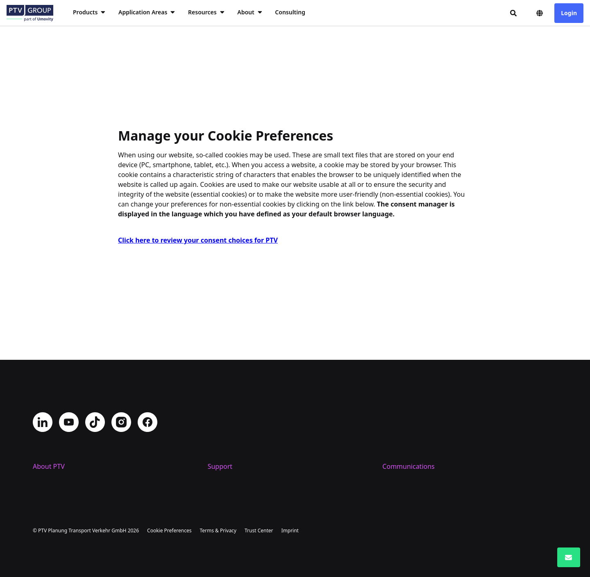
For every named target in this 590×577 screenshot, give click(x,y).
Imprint (289, 530)
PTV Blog (395, 453)
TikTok (95, 366)
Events (392, 466)
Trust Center (259, 530)
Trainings (222, 453)
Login (569, 13)
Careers (45, 453)
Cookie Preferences (169, 530)
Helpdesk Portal (232, 440)
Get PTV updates (407, 427)
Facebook (147, 366)
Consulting (290, 12)
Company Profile (58, 427)
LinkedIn (42, 366)
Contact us (224, 427)
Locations (47, 440)
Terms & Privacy (218, 530)
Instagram (121, 366)
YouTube (69, 366)
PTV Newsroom (405, 440)
